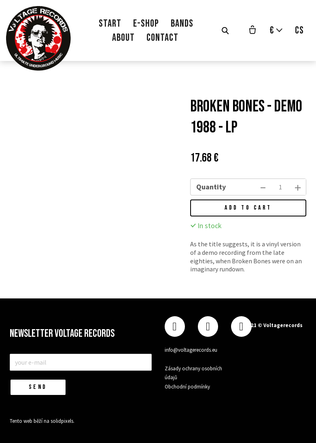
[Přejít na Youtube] (241, 326)
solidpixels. (62, 421)
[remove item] (263, 187)
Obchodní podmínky (187, 386)
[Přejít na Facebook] (175, 326)
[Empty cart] (252, 30)
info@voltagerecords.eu (191, 349)
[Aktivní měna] (276, 30)
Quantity (211, 186)
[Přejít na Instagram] (208, 326)
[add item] (298, 187)
